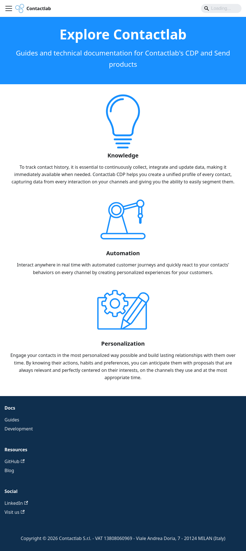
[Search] (221, 8)
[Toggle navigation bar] (9, 8)
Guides (12, 420)
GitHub (14, 461)
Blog (9, 470)
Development (19, 429)
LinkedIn (16, 503)
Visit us (14, 512)
